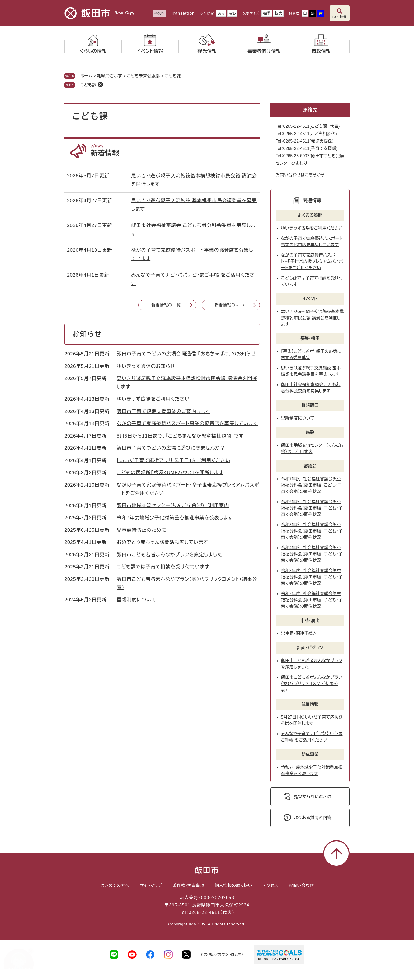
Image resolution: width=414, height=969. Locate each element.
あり (221, 13)
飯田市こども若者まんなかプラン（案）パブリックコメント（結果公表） (311, 683)
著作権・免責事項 (188, 885)
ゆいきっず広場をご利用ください (153, 399)
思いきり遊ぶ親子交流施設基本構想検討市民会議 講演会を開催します (312, 317)
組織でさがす (109, 76)
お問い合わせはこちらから (300, 175)
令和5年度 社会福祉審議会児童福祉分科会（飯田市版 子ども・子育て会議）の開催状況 (312, 531)
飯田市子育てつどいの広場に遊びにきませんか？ (171, 448)
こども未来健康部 (143, 76)
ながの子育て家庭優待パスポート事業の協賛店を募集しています (187, 423)
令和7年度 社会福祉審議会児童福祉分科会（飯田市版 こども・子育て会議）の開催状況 (311, 485)
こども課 (88, 85)
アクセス (270, 885)
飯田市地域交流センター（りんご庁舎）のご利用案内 (173, 505)
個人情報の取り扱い (233, 885)
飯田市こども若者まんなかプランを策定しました (169, 554)
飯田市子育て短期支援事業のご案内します (163, 411)
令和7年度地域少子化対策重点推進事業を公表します (175, 517)
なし (232, 13)
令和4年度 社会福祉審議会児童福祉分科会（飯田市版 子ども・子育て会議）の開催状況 (312, 554)
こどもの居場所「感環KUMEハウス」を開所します (170, 472)
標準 (266, 13)
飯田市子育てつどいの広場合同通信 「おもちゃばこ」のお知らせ (186, 354)
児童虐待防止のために (141, 530)
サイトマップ (151, 885)
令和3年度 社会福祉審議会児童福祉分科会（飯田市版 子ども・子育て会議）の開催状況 (312, 577)
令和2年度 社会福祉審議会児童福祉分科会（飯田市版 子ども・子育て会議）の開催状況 (312, 600)
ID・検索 (339, 17)
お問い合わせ (301, 885)
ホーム (86, 76)
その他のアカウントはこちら (222, 954)
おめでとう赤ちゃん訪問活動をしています (162, 542)
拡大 (278, 13)
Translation (183, 13)
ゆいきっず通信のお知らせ (146, 366)
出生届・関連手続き (299, 633)
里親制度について (136, 599)
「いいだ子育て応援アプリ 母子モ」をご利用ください (173, 460)
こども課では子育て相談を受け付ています (163, 566)
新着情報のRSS (229, 305)
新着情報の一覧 (166, 305)
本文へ (159, 13)
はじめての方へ (114, 885)
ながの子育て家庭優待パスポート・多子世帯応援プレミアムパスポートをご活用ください (312, 261)
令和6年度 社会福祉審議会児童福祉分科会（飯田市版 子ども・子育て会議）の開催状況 (312, 508)
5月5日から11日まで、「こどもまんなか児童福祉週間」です (180, 436)
